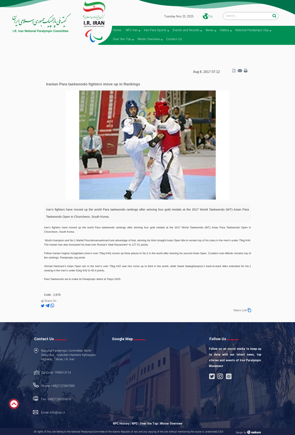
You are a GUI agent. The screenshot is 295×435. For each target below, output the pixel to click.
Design (239, 433)
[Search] (247, 15)
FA (210, 16)
